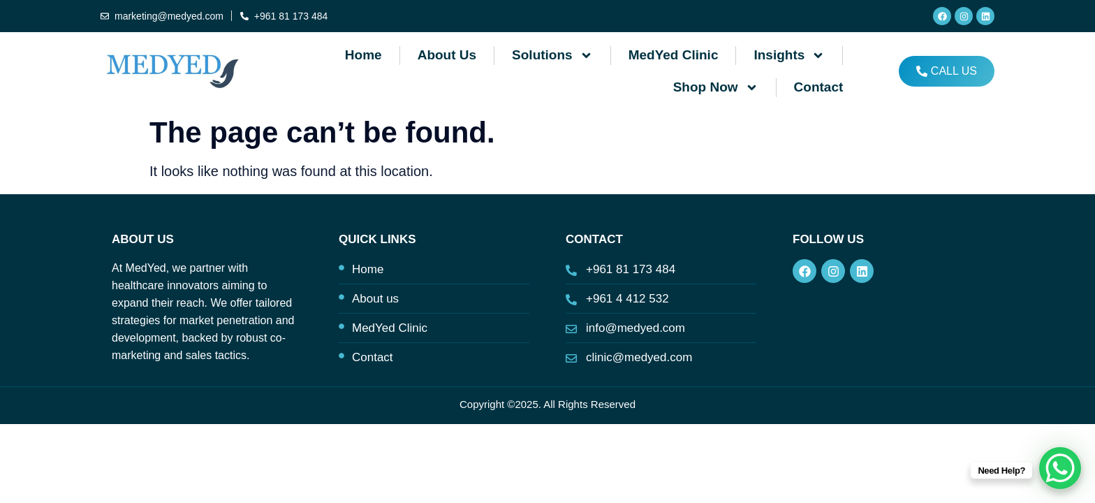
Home (363, 55)
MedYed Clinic (674, 55)
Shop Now (715, 87)
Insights (789, 55)
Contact (819, 87)
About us (447, 55)
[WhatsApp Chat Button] (1060, 468)
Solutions (552, 55)
